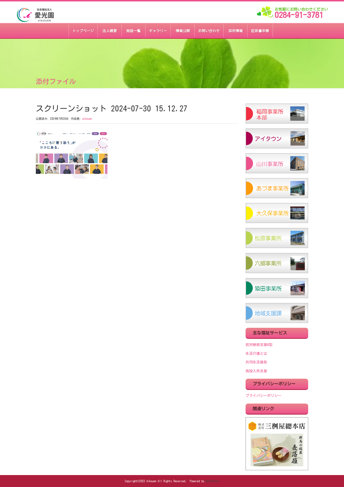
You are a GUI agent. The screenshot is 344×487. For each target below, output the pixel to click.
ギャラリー (158, 31)
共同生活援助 (256, 362)
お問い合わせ (209, 31)
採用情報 (235, 31)
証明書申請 (260, 31)
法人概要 (109, 31)
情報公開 (183, 31)
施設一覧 (133, 31)
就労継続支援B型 (259, 344)
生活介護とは (256, 353)
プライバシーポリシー (263, 395)
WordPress (212, 481)
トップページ (83, 31)
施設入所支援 (256, 371)
